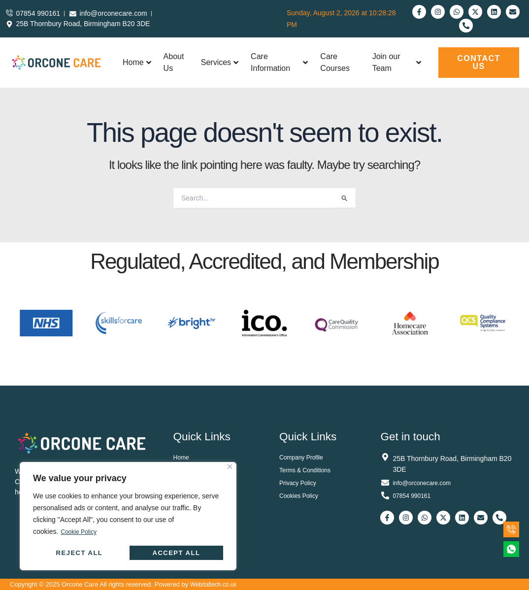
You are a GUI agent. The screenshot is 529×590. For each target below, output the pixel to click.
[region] (128, 516)
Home (137, 62)
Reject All (79, 553)
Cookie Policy (81, 532)
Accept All (176, 553)
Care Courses (335, 62)
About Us (174, 62)
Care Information (279, 62)
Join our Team (396, 62)
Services (219, 62)
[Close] (230, 467)
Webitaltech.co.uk (215, 584)
